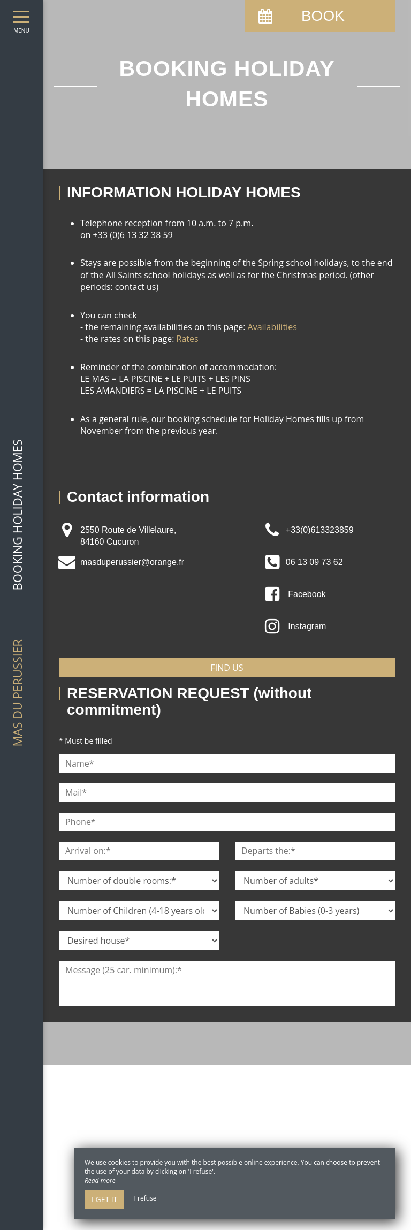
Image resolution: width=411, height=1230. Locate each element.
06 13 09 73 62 (314, 562)
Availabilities (272, 327)
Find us (227, 668)
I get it (104, 1199)
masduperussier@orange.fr (132, 562)
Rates (188, 339)
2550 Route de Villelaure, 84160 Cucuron (128, 535)
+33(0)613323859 (320, 529)
